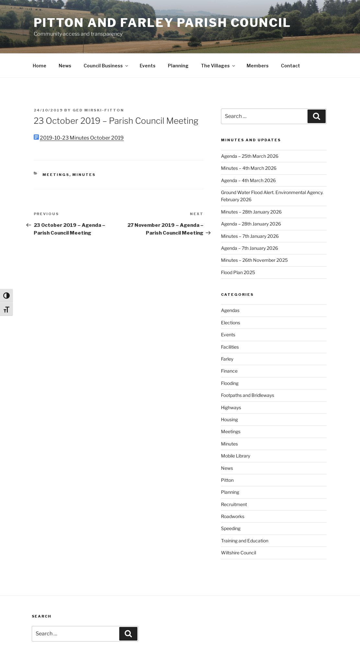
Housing (229, 419)
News (65, 65)
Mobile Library (235, 455)
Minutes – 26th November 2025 (254, 260)
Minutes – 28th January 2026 (251, 211)
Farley (227, 359)
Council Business (106, 65)
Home (39, 65)
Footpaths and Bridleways (247, 395)
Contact (290, 65)
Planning (178, 65)
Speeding (230, 528)
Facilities (230, 347)
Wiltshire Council (238, 552)
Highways (231, 407)
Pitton (227, 480)
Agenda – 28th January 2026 (251, 223)
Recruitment (234, 504)
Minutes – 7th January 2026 (250, 236)
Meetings (55, 174)
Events (148, 65)
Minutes (84, 174)
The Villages (218, 65)
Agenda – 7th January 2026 (249, 248)
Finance (229, 371)
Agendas (230, 310)
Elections (230, 322)
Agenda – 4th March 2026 (248, 180)
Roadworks (232, 516)
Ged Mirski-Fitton (98, 110)
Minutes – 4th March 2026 (248, 168)
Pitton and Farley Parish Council (162, 23)
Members (258, 65)
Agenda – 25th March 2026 (249, 156)
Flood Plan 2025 (238, 272)
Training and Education (244, 540)
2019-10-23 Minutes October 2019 (82, 138)
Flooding (229, 383)
